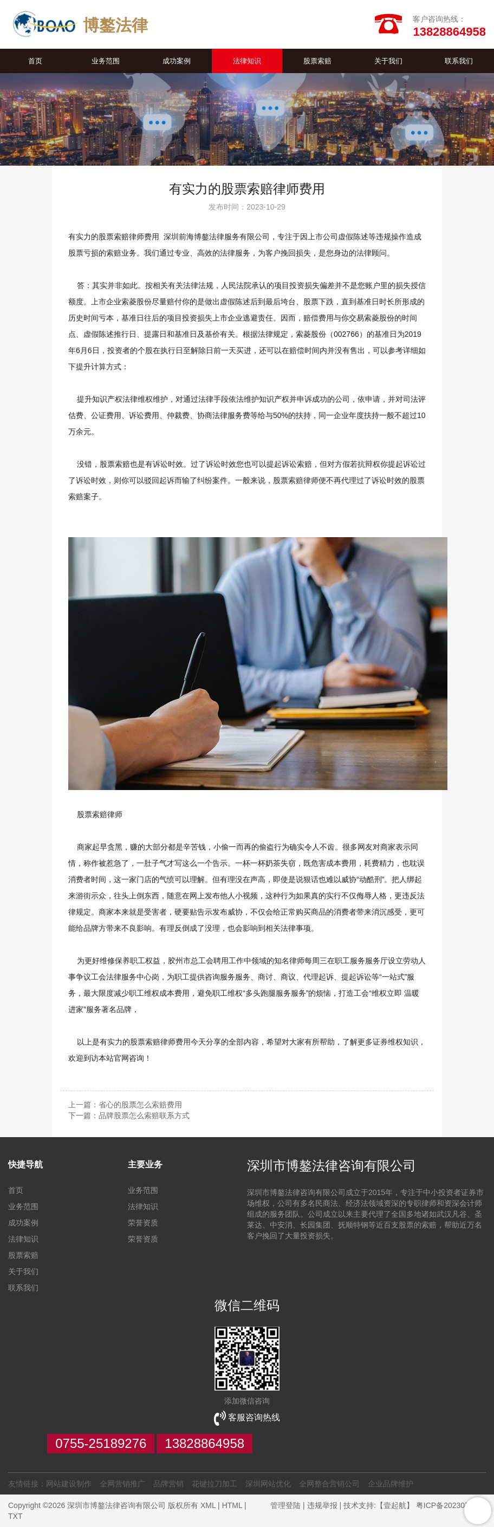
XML (208, 1505)
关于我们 (388, 61)
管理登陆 (285, 1505)
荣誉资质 (143, 1222)
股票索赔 (317, 61)
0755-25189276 (100, 1443)
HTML (232, 1505)
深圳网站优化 (268, 1483)
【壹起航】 (395, 1505)
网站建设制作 (69, 1483)
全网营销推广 (122, 1483)
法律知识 (247, 61)
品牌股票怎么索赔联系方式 (144, 1115)
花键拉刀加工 (214, 1483)
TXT (15, 1516)
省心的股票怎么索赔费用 (140, 1104)
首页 (35, 61)
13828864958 (204, 1443)
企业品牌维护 (390, 1483)
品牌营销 (168, 1483)
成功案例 (176, 61)
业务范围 (106, 61)
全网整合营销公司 (329, 1483)
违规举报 (322, 1505)
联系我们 (459, 61)
